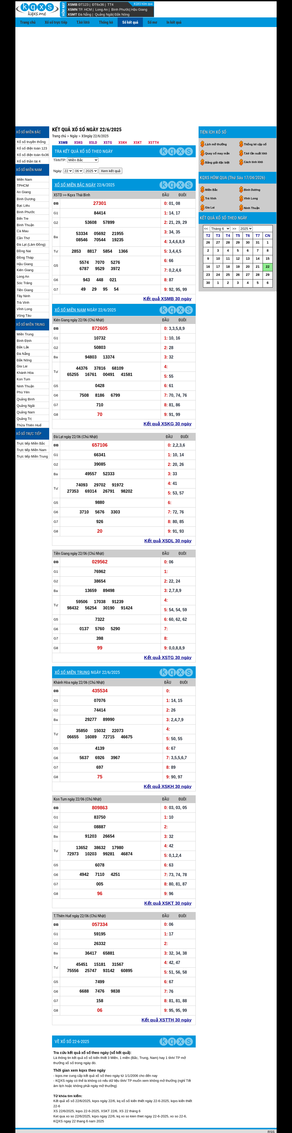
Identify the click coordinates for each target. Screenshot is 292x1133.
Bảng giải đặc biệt (217, 145)
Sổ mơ (152, 22)
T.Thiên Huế (62, 899)
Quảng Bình (26, 382)
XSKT (138, 125)
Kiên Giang (25, 253)
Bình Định (24, 324)
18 (228, 250)
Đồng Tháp (25, 241)
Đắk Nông (122, 14)
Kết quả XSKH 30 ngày (168, 769)
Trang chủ (27, 22)
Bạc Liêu (23, 189)
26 (208, 225)
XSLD (93, 125)
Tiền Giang (25, 273)
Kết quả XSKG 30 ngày (168, 407)
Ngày (74, 119)
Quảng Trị (24, 402)
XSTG (108, 125)
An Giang (24, 175)
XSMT (72, 14)
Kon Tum (23, 362)
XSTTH (153, 125)
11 (228, 242)
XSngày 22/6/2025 (95, 119)
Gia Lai (22, 349)
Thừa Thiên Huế (29, 408)
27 (218, 225)
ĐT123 (83, 4)
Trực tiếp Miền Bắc (31, 426)
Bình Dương (26, 182)
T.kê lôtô (83, 22)
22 (267, 250)
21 (257, 250)
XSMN (73, 9)
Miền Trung (25, 317)
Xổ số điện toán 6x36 (33, 138)
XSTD (58, 178)
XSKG (78, 125)
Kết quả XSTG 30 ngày (168, 640)
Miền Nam (24, 163)
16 (208, 250)
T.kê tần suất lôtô (255, 136)
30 (248, 225)
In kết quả (174, 22)
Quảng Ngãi (104, 14)
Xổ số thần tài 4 (29, 144)
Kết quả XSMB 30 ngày (167, 281)
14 (257, 242)
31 (257, 225)
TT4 (110, 4)
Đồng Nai (24, 234)
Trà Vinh (23, 286)
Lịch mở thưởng (216, 127)
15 (267, 242)
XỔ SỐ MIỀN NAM (70, 293)
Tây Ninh (23, 279)
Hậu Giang (139, 9)
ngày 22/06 (78, 303)
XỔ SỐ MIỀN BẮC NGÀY (75, 168)
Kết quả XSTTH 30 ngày (167, 1003)
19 (238, 250)
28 (228, 225)
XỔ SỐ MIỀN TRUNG (72, 655)
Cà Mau (23, 214)
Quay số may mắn (217, 136)
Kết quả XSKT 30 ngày (168, 886)
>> (234, 212)
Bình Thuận (25, 208)
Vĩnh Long (24, 292)
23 (208, 258)
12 (238, 242)
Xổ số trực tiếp (56, 22)
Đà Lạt (58, 420)
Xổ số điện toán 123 (32, 131)
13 (248, 242)
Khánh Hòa (25, 356)
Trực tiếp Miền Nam (31, 433)
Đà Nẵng (84, 14)
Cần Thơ (23, 221)
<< (206, 212)
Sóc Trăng (24, 266)
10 (218, 242)
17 (218, 250)
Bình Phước (120, 9)
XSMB (73, 4)
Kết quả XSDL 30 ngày (168, 524)
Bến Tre (22, 202)
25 (228, 258)
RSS (271, 1115)
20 (248, 250)
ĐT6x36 (98, 4)
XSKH (122, 125)
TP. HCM (85, 9)
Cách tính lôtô (253, 145)
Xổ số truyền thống (31, 125)
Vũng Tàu (24, 299)
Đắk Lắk (23, 330)
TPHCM (23, 169)
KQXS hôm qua (143, 4)
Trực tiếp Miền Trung (32, 439)
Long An (101, 9)
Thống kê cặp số (255, 127)
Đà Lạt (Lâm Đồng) (31, 228)
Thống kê (106, 22)
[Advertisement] (146, 66)
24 (218, 258)
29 (238, 225)
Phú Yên (23, 375)
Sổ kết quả (130, 22)
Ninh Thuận (25, 369)
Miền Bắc (211, 172)
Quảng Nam (26, 395)
